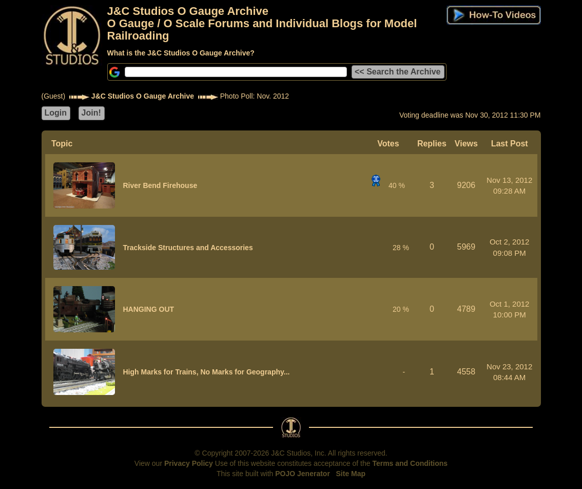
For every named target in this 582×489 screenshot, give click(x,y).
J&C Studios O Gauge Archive (142, 96)
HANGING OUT (148, 309)
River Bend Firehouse (160, 185)
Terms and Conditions (410, 463)
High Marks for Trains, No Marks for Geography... (206, 372)
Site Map (351, 473)
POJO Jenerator (302, 473)
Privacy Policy (188, 463)
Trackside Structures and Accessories (188, 247)
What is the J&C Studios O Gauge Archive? (181, 53)
